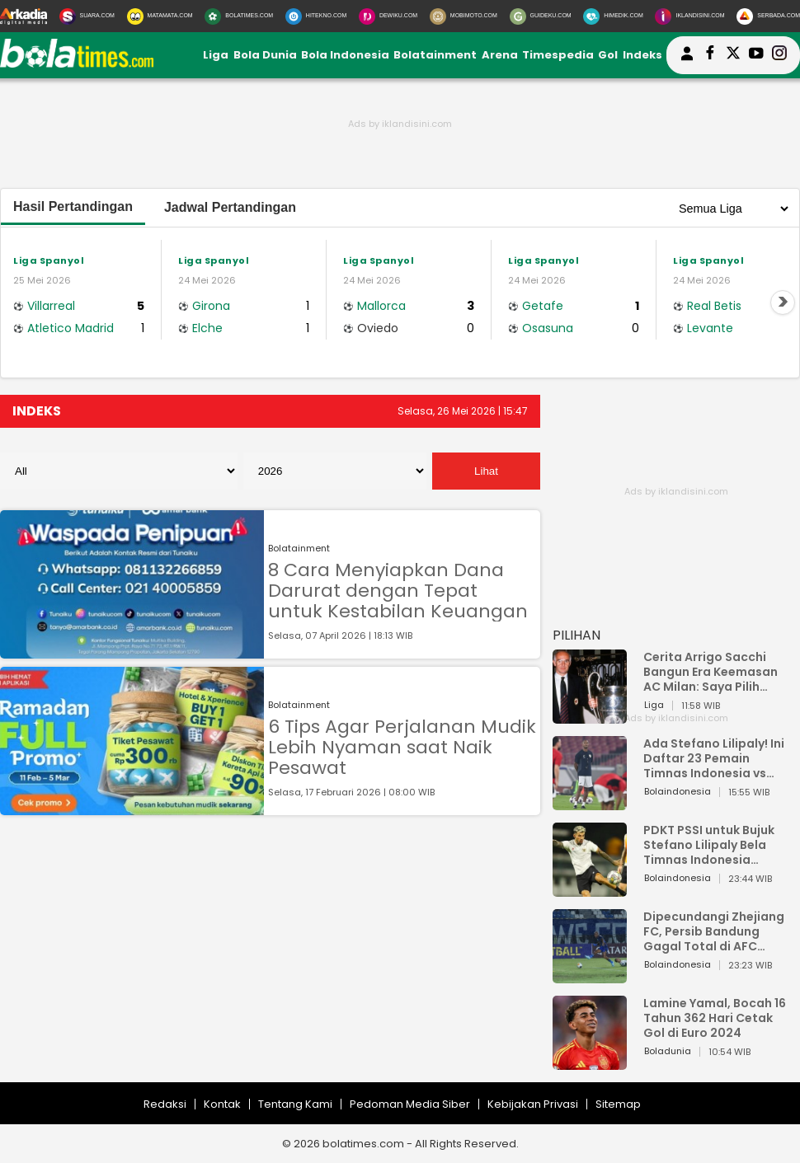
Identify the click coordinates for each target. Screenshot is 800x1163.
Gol (608, 55)
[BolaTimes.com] (239, 16)
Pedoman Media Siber (410, 1104)
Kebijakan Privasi (532, 1104)
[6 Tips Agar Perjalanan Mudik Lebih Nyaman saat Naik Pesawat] (132, 807)
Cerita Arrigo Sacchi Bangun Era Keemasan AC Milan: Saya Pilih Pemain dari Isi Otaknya (715, 671)
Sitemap (618, 1104)
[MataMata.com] (160, 16)
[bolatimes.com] (76, 64)
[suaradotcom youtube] (756, 55)
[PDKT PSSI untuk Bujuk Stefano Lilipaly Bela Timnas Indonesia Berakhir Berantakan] (590, 889)
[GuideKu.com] (541, 16)
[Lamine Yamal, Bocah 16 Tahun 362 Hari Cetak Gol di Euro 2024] (590, 1062)
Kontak (222, 1104)
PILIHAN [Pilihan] (576, 635)
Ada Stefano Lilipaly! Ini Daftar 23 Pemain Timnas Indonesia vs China (713, 758)
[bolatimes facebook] (710, 55)
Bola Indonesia (345, 55)
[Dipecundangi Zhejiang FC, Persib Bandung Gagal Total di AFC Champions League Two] (590, 975)
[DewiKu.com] (388, 16)
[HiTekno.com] (315, 16)
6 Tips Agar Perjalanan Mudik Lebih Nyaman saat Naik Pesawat (402, 747)
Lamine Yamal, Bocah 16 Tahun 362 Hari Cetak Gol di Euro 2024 (714, 1018)
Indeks (642, 55)
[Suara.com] (87, 16)
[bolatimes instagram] (779, 55)
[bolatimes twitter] (733, 55)
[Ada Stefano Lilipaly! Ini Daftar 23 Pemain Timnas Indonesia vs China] (590, 802)
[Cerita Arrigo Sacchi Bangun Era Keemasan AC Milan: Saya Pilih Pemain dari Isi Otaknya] (590, 716)
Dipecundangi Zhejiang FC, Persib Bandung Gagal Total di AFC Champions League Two (715, 931)
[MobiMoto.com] (463, 16)
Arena (500, 55)
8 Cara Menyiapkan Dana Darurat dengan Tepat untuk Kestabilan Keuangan (398, 590)
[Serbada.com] (768, 16)
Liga (215, 55)
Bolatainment (435, 55)
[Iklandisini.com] (689, 16)
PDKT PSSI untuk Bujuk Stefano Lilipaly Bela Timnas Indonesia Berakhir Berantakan (708, 845)
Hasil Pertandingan (73, 206)
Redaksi (165, 1104)
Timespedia (558, 55)
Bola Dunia (265, 55)
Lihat (486, 471)
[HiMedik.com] (612, 16)
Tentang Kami (295, 1104)
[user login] (687, 60)
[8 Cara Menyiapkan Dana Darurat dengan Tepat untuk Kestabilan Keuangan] (132, 651)
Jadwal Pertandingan (230, 207)
